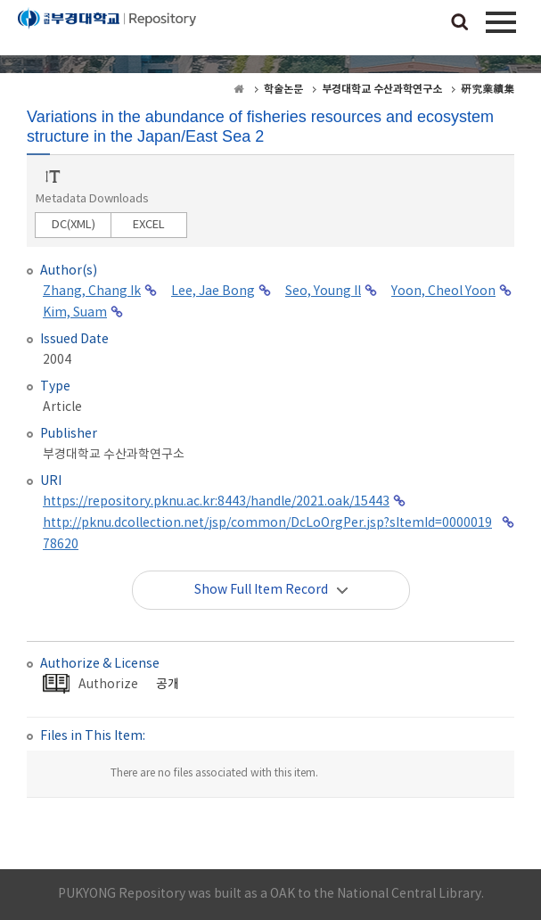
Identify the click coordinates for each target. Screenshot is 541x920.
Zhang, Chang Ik (92, 291)
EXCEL (149, 225)
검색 (460, 23)
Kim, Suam (75, 313)
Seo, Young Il (323, 291)
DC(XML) (73, 225)
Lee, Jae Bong (213, 291)
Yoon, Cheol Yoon (443, 291)
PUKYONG (107, 31)
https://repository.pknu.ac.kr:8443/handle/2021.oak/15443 (216, 502)
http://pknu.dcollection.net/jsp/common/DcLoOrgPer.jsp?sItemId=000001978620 (267, 534)
